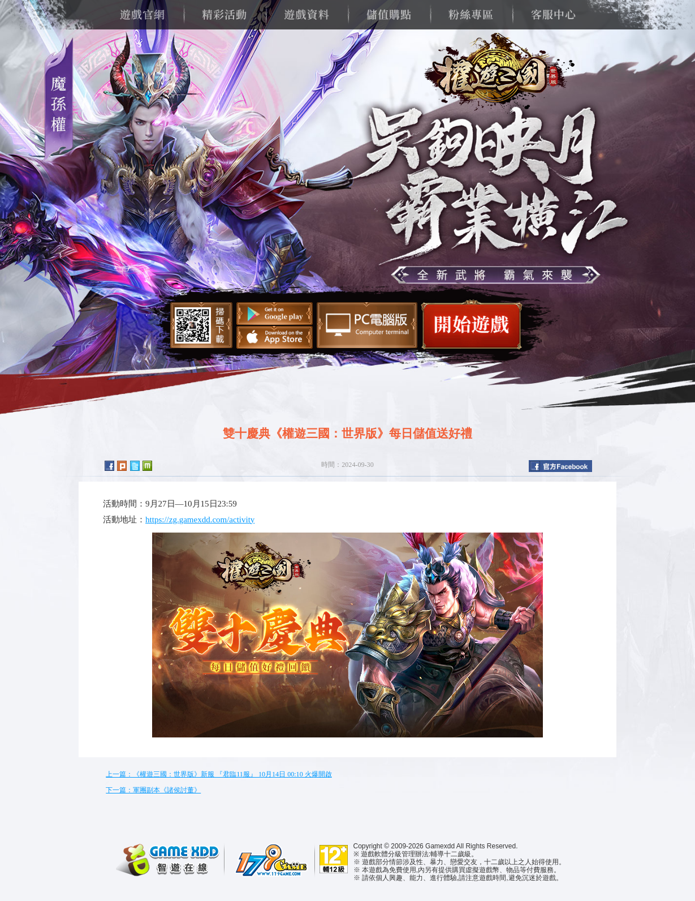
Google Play (274, 313)
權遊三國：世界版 (495, 73)
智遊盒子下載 (367, 325)
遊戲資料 (306, 14)
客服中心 (553, 14)
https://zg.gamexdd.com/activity (199, 519)
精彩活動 (224, 14)
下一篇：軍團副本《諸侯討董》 (153, 790)
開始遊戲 (471, 324)
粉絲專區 (471, 14)
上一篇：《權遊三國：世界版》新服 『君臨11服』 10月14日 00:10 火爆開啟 (218, 774)
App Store (274, 337)
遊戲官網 (142, 14)
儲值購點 (389, 14)
